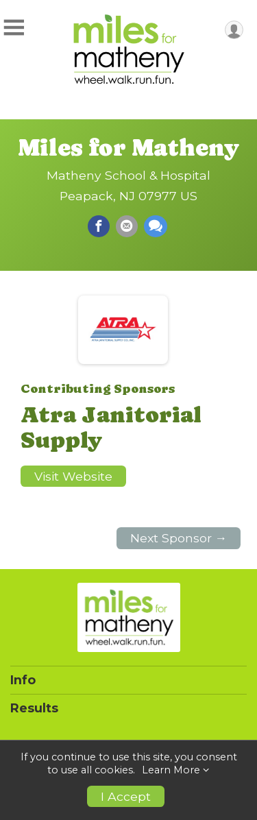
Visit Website (73, 476)
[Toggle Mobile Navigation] (13, 28)
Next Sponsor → (179, 538)
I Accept (126, 796)
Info (23, 680)
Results (34, 708)
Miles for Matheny (129, 147)
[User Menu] (234, 30)
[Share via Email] (127, 226)
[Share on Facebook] (99, 226)
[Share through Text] (155, 226)
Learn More (171, 770)
